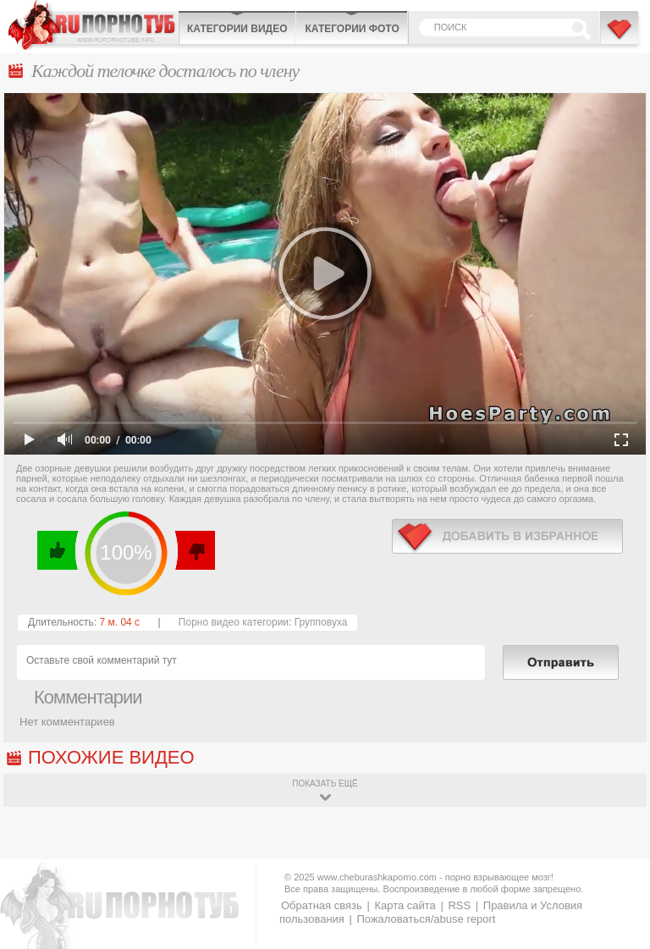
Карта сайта (404, 905)
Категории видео (237, 29)
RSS (459, 905)
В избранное (620, 36)
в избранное (507, 536)
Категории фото (352, 29)
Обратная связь (321, 905)
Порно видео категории (234, 622)
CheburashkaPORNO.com (93, 25)
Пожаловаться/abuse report (425, 919)
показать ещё (324, 783)
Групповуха (321, 622)
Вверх (617, 898)
